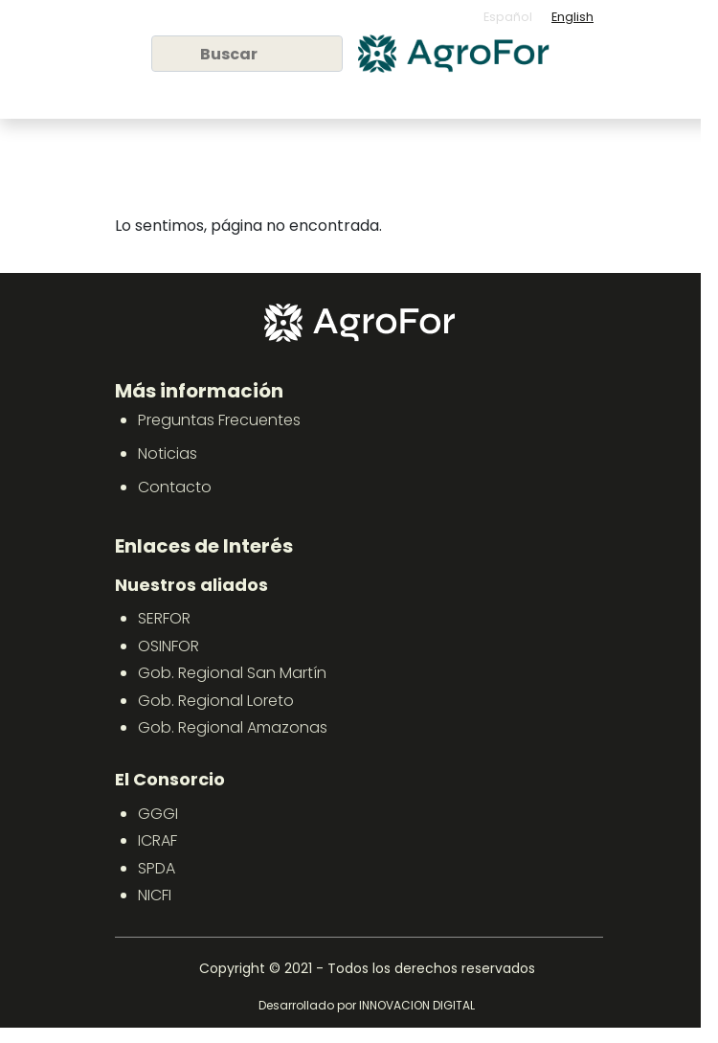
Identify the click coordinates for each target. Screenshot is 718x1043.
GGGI (158, 814)
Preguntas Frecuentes (219, 420)
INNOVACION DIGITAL (417, 1005)
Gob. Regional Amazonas (232, 727)
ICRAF (157, 840)
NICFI (154, 895)
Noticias (167, 453)
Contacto (175, 487)
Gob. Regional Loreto (216, 701)
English (572, 17)
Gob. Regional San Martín (232, 673)
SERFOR (164, 618)
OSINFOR (168, 646)
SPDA (156, 868)
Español (507, 17)
